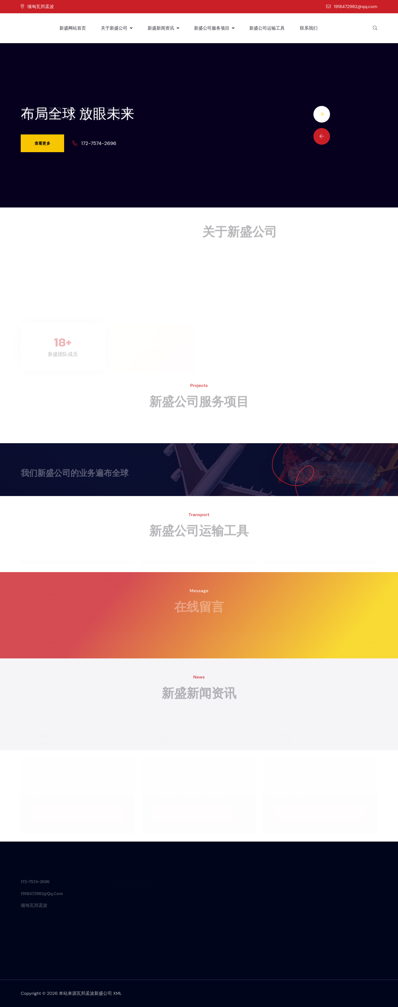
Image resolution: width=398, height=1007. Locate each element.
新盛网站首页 (72, 28)
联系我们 (309, 28)
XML (117, 993)
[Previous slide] (321, 136)
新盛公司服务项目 (214, 28)
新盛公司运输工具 (267, 28)
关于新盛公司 (116, 28)
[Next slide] (321, 114)
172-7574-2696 (98, 143)
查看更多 (42, 143)
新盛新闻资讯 (163, 28)
